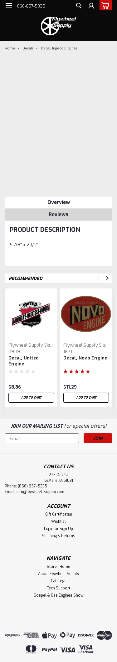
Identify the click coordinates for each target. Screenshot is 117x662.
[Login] (91, 6)
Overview (58, 202)
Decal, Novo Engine (85, 358)
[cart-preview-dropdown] (104, 5)
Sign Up (66, 528)
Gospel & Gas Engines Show (59, 595)
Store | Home (58, 566)
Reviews (58, 214)
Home (10, 48)
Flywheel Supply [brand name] (25, 345)
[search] (79, 6)
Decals (27, 48)
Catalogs (58, 580)
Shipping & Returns (58, 535)
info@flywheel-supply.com (40, 491)
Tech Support (58, 588)
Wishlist (58, 521)
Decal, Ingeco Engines (59, 48)
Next (107, 278)
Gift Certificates (58, 514)
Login (48, 528)
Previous (98, 278)
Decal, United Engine (23, 361)
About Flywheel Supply (58, 573)
